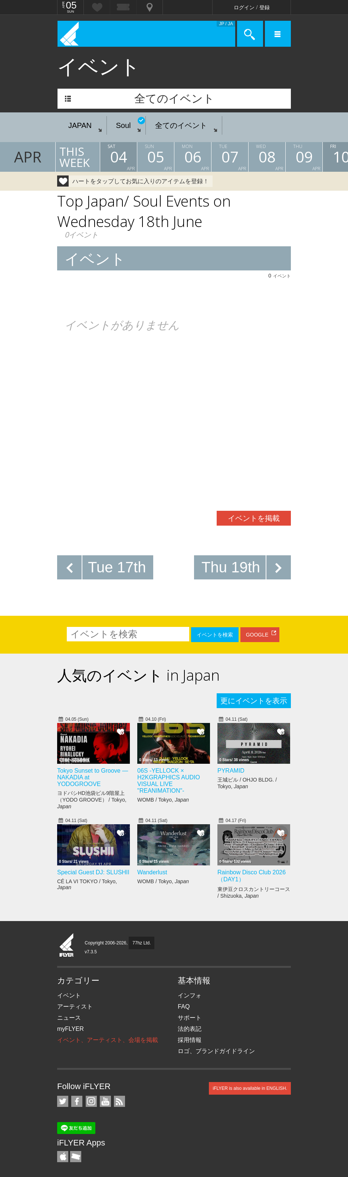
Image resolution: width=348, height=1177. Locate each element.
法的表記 (189, 1029)
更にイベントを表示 (253, 701)
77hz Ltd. (141, 943)
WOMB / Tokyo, (163, 800)
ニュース (69, 1018)
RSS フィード (119, 1101)
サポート (189, 1018)
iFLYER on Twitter (62, 1101)
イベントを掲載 (254, 518)
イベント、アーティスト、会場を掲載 (107, 1040)
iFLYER (67, 946)
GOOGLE (257, 635)
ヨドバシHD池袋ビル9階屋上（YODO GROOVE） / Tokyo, (92, 799)
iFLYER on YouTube (105, 1101)
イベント (69, 995)
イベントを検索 (215, 635)
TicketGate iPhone (75, 1156)
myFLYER (70, 1029)
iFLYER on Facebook (76, 1101)
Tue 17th (117, 567)
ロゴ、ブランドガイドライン (216, 1051)
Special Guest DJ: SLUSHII (93, 872)
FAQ (184, 1006)
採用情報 (189, 1040)
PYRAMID (230, 770)
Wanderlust (152, 872)
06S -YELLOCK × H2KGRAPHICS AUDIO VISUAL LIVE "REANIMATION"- (168, 780)
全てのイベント (174, 98)
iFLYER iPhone (62, 1156)
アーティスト (75, 1006)
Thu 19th (230, 567)
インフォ (189, 995)
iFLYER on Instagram (91, 1101)
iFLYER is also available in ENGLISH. (250, 1088)
